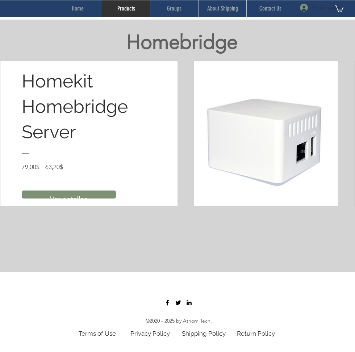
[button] (339, 8)
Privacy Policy (150, 333)
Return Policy (256, 333)
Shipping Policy (204, 333)
